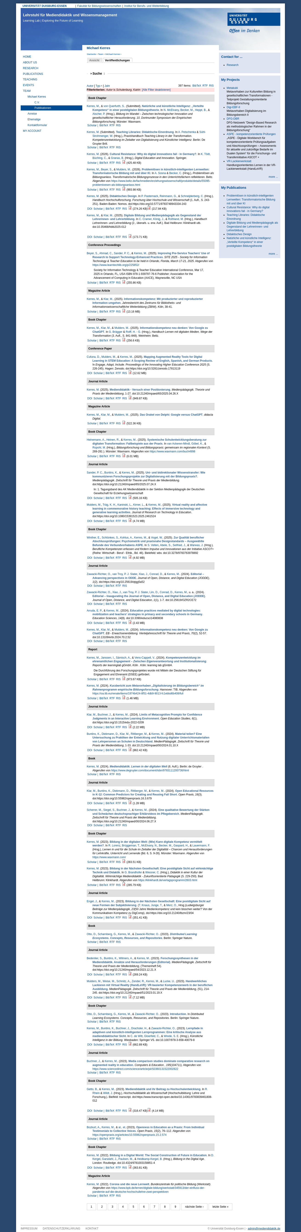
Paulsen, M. (125, 1159)
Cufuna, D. (93, 356)
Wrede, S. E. (171, 1036)
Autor (90, 85)
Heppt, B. (200, 110)
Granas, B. (117, 158)
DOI (89, 208)
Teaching (30, 79)
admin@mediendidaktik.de (264, 1228)
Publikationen (42, 108)
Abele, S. (165, 545)
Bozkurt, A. (93, 1127)
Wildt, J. (108, 1093)
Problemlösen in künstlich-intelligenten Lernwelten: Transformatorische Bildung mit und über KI (251, 199)
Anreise (32, 113)
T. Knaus (144, 905)
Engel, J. (92, 901)
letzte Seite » (220, 1206)
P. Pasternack (149, 196)
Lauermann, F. (201, 845)
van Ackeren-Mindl (178, 443)
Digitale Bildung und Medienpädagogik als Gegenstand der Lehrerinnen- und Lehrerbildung (252, 226)
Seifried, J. (179, 545)
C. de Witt (137, 1036)
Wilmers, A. (126, 958)
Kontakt (92, 1228)
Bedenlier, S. (94, 958)
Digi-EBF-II (233, 107)
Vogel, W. (157, 537)
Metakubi (232, 88)
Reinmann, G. (168, 196)
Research (30, 68)
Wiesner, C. (152, 872)
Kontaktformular (37, 125)
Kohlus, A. (126, 537)
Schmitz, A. (123, 981)
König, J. (158, 219)
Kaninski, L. (124, 504)
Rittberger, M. (139, 734)
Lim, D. (154, 592)
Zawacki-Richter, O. (99, 574)
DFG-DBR (233, 118)
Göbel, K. (197, 443)
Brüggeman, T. (131, 845)
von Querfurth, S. (114, 106)
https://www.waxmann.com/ (109, 857)
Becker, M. (186, 110)
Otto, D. (91, 934)
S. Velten (153, 545)
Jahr (107, 85)
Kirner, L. (138, 504)
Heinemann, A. (96, 439)
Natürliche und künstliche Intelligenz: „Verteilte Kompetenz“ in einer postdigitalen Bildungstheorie (249, 242)
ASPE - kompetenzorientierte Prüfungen (251, 134)
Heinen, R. (112, 439)
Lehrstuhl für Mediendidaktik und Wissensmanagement (70, 17)
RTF (205, 85)
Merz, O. (171, 905)
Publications (33, 74)
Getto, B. (92, 1089)
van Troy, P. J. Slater (124, 574)
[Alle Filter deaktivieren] (156, 89)
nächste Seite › (194, 1206)
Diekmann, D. (110, 734)
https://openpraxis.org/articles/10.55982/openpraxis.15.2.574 (130, 1134)
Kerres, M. (93, 106)
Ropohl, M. (99, 447)
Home (27, 56)
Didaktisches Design (239, 234)
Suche (99, 73)
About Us (30, 62)
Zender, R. (138, 981)
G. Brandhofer (133, 872)
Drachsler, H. (139, 1028)
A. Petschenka (187, 132)
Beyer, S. (106, 169)
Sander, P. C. (122, 253)
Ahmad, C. (105, 253)
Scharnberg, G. (107, 934)
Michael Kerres (112, 54)
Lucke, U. (169, 981)
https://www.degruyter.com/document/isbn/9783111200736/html (150, 770)
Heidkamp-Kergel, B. (150, 1159)
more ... (273, 176)
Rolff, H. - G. (133, 331)
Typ (98, 85)
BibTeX (197, 85)
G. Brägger (115, 331)
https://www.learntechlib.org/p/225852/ (116, 265)
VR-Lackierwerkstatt (239, 161)
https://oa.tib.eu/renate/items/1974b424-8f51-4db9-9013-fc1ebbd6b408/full (138, 693)
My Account (32, 131)
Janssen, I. (107, 657)
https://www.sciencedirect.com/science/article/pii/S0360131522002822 (136, 1069)
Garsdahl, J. (109, 1159)
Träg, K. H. (109, 504)
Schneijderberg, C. (192, 196)
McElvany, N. (149, 845)
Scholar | (93, 125)
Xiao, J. (143, 574)
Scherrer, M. (94, 810)
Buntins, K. (111, 472)
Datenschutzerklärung (61, 1228)
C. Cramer (145, 219)
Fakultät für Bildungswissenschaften (99, 6)
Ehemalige (34, 119)
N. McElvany (171, 110)
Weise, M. (109, 981)
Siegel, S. (109, 810)
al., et (122, 1127)
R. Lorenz (114, 845)
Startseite (91, 54)
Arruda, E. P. (94, 610)
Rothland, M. (176, 219)
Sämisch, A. (123, 657)
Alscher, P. (99, 114)
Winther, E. (93, 537)
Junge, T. (156, 905)
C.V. (37, 102)
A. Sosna (160, 173)
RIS (211, 85)
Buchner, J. (104, 714)
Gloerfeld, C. (151, 1036)
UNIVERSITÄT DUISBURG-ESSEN (45, 6)
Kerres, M (93, 132)
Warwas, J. (196, 545)
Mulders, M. (123, 169)
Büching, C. (100, 158)
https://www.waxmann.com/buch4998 (172, 451)
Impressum (29, 1228)
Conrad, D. (156, 574)
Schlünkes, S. (110, 537)
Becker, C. (175, 173)
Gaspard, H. (180, 845)
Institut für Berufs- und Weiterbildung (146, 6)
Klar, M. (108, 215)
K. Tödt (205, 154)
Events (28, 85)
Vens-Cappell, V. (145, 657)
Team (100, 54)
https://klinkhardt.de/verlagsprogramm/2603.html (167, 880)
